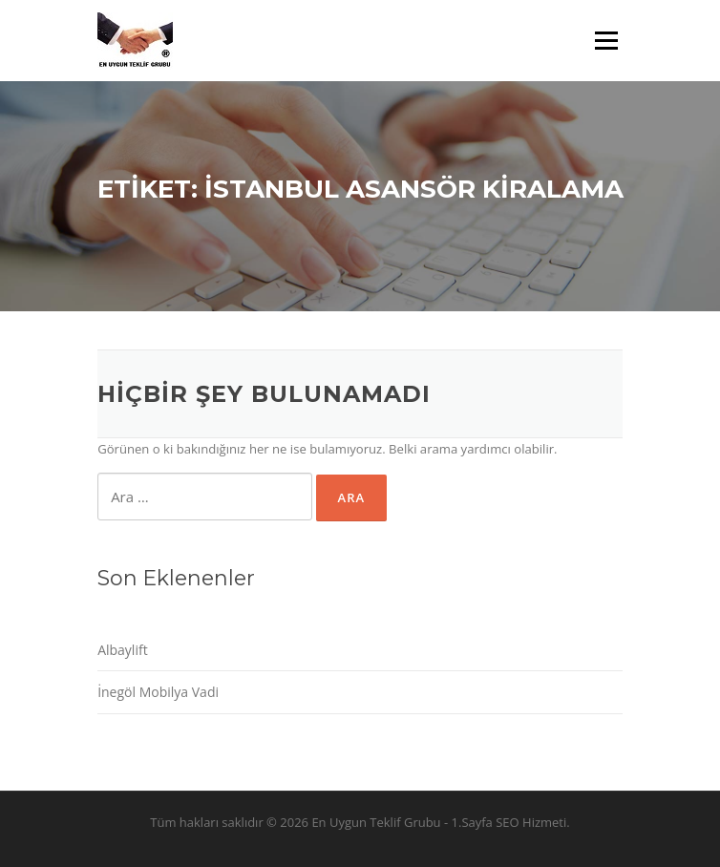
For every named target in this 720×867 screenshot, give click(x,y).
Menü (606, 40)
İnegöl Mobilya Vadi (158, 692)
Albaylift (122, 650)
